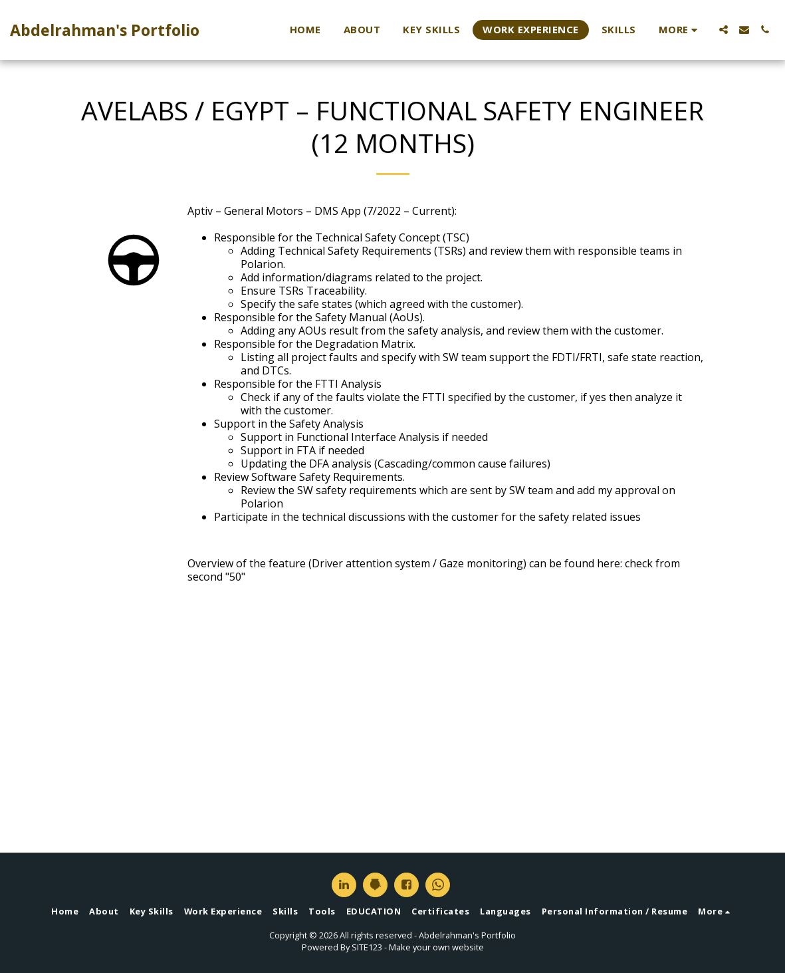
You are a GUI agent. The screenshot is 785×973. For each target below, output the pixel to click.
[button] (723, 30)
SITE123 (367, 947)
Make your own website (436, 947)
